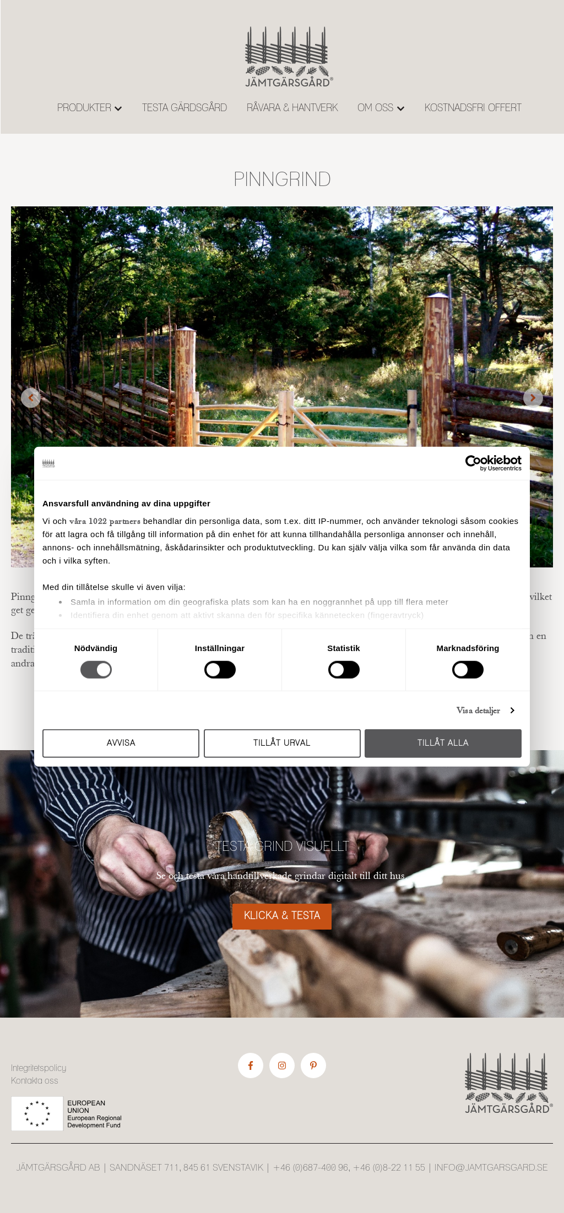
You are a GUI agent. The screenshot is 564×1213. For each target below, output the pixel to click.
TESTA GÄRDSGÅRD (184, 108)
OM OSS (375, 108)
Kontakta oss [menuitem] (34, 1081)
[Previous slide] (31, 398)
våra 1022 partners (104, 520)
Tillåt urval (282, 743)
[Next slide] (533, 398)
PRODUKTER (84, 108)
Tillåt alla (443, 743)
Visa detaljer (478, 710)
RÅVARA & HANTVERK (292, 108)
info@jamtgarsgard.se (491, 1167)
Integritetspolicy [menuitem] (38, 1068)
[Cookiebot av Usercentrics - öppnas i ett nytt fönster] (473, 463)
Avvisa (121, 743)
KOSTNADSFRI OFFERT (473, 108)
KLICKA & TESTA (282, 916)
